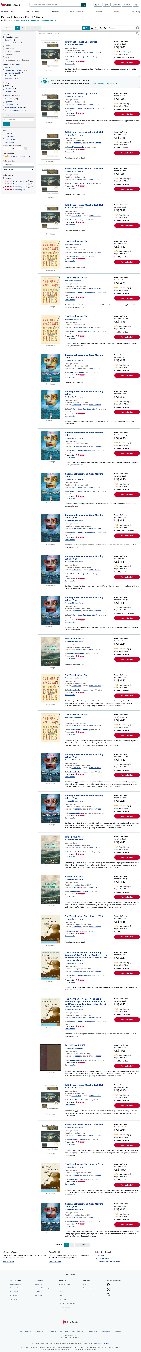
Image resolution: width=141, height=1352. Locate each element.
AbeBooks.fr (52, 1331)
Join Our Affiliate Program (43, 1288)
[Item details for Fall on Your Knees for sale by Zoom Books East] (50, 849)
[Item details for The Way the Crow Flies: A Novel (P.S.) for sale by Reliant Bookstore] (50, 1177)
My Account (116, 5)
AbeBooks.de (39, 1331)
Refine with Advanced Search (43, 20)
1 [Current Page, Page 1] (17, 28)
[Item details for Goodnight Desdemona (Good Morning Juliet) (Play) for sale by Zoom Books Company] (50, 767)
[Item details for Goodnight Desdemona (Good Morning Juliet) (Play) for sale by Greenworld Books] (50, 1217)
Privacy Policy (63, 1299)
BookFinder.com (70, 1336)
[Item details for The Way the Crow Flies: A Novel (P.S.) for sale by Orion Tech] (50, 929)
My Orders (13, 1295)
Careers (61, 1292)
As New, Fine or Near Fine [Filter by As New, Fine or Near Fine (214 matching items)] (15, 70)
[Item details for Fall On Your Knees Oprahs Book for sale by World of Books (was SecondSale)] (50, 55)
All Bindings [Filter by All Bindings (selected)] (8, 86)
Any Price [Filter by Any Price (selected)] (7, 133)
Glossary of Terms (102, 1258)
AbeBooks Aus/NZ (78, 1331)
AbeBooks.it (64, 1331)
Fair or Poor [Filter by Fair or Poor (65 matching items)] (9, 76)
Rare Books (55, 12)
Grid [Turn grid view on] (94, 28)
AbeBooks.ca (92, 1331)
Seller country (8, 169)
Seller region (8, 165)
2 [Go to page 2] (22, 28)
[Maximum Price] (19, 148)
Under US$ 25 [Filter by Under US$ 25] (9, 136)
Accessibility (63, 1311)
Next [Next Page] (34, 28)
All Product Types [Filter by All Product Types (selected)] (11, 37)
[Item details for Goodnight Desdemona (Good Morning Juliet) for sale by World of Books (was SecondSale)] (50, 404)
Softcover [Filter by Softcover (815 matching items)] (9, 92)
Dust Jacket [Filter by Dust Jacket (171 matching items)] (10, 104)
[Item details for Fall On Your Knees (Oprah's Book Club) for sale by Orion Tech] (50, 218)
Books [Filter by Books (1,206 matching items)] (9, 40)
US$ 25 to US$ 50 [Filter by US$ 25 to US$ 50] (10, 139)
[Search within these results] (89, 33)
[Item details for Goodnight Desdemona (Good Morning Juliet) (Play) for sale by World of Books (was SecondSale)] (50, 528)
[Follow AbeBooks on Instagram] (108, 1295)
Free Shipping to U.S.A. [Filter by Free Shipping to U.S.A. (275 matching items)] (16, 156)
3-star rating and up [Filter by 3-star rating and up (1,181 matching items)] (19, 184)
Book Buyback (39, 1292)
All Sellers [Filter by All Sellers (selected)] (9, 178)
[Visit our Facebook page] (108, 1285)
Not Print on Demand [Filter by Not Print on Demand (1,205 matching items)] (14, 110)
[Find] (83, 5)
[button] (137, 33)
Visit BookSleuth (55, 1262)
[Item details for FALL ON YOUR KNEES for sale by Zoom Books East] (50, 1057)
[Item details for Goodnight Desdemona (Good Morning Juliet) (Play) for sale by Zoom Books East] (50, 808)
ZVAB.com (117, 1331)
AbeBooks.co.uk (25, 1331)
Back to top (70, 1274)
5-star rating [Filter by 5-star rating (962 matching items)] (15, 190)
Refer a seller (39, 1295)
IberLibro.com (105, 1331)
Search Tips (100, 1255)
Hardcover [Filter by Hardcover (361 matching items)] (9, 89)
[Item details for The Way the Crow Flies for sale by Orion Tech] (50, 254)
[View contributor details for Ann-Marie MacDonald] (74, 45)
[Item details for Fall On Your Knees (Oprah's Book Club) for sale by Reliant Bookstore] (50, 1098)
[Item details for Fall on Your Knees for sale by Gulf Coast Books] (50, 651)
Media (61, 1288)
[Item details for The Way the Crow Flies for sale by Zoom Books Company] (50, 688)
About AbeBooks (64, 1284)
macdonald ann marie (20, 20)
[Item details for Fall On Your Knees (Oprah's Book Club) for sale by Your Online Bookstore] (50, 181)
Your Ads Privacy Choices (67, 1303)
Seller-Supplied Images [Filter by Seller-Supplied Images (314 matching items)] (14, 107)
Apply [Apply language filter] (6, 124)
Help (135, 5)
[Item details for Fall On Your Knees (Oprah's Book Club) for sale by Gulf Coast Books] (50, 145)
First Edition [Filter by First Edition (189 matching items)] (10, 99)
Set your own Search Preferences (108, 1261)
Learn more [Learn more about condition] (16, 64)
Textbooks (99, 12)
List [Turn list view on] (85, 28)
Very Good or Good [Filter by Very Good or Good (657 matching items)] (13, 73)
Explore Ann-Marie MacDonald (104, 84)
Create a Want (8, 1262)
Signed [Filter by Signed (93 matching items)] (8, 102)
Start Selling (135, 12)
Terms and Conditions (102, 1343)
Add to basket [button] (127, 62)
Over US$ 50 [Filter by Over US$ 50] (9, 142)
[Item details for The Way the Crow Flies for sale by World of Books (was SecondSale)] (50, 290)
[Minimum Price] (7, 148)
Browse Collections (32, 12)
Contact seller (70, 64)
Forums (61, 1295)
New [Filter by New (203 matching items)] (7, 67)
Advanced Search (7, 12)
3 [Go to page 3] (28, 28)
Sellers (116, 12)
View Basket (14, 1299)
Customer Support (88, 1288)
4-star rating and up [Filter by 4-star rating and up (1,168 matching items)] (19, 187)
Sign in (106, 5)
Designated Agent (64, 1307)
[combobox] (55, 5)
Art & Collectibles (76, 12)
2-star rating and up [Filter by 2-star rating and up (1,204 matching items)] (19, 181)
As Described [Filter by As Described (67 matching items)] (10, 79)
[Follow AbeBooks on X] (108, 1290)
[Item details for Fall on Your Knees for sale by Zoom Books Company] (50, 889)
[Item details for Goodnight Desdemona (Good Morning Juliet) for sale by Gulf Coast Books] (50, 368)
